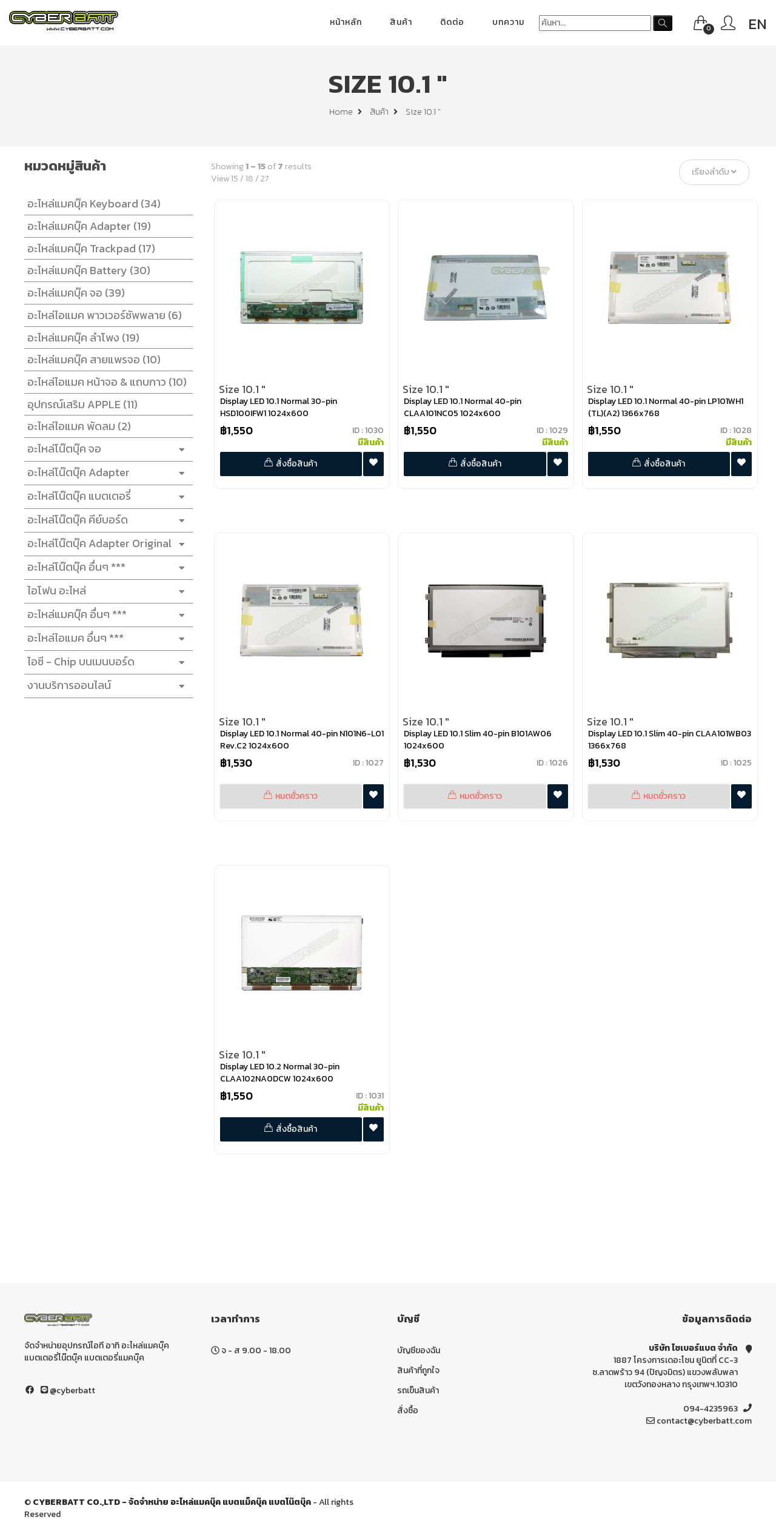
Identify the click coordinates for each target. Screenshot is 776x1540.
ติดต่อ (452, 22)
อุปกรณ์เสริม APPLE (79, 404)
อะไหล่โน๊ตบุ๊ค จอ (105, 449)
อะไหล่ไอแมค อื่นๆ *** (105, 638)
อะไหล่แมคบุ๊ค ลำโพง (80, 337)
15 (237, 178)
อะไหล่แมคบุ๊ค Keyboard (91, 203)
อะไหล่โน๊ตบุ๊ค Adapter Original (105, 544)
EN (757, 24)
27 (268, 178)
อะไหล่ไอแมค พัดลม (76, 426)
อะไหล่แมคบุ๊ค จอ (73, 292)
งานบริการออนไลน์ (105, 685)
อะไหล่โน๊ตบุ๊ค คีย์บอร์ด (105, 520)
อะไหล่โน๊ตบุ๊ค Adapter (105, 473)
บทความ (508, 22)
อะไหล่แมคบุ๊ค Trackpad (88, 248)
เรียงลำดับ (717, 172)
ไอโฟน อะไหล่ (105, 591)
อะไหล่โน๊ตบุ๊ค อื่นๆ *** (105, 567)
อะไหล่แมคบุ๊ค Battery (85, 270)
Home (345, 112)
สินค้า (401, 22)
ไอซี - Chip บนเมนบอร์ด (105, 662)
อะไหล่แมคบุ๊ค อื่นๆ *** (105, 615)
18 (252, 178)
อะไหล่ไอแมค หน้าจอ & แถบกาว (104, 382)
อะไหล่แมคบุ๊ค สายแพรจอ (91, 359)
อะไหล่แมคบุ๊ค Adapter (86, 226)
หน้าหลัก (346, 22)
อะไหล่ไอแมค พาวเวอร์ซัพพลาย (101, 315)
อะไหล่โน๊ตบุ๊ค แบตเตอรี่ (105, 496)
